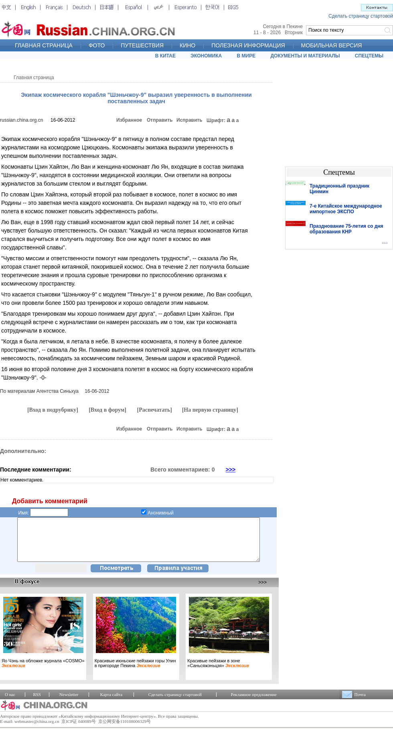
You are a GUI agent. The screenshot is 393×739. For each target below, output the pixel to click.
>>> (231, 469)
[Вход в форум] (107, 410)
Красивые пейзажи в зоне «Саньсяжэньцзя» (218, 671)
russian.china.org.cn (21, 120)
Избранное (129, 120)
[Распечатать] (154, 410)
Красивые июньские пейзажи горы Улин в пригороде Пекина (135, 671)
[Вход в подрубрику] (52, 410)
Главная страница (34, 77)
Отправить (159, 120)
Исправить (189, 120)
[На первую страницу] (210, 410)
